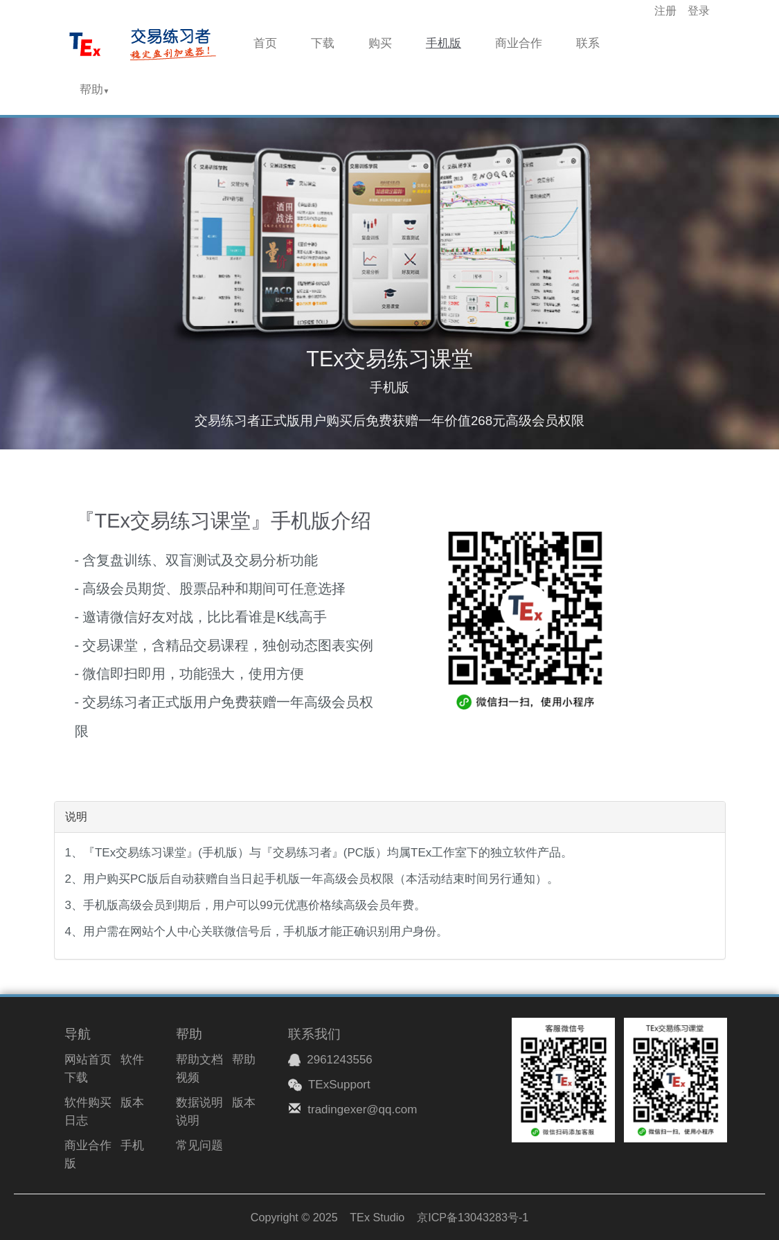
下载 (322, 43)
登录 (699, 11)
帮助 (95, 89)
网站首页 (87, 1059)
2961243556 (330, 1059)
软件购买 (87, 1102)
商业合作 (518, 43)
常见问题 (199, 1145)
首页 (265, 43)
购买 (380, 43)
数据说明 (199, 1102)
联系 (588, 43)
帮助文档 (199, 1059)
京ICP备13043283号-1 (472, 1217)
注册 (665, 11)
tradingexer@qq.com (362, 1109)
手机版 (443, 43)
